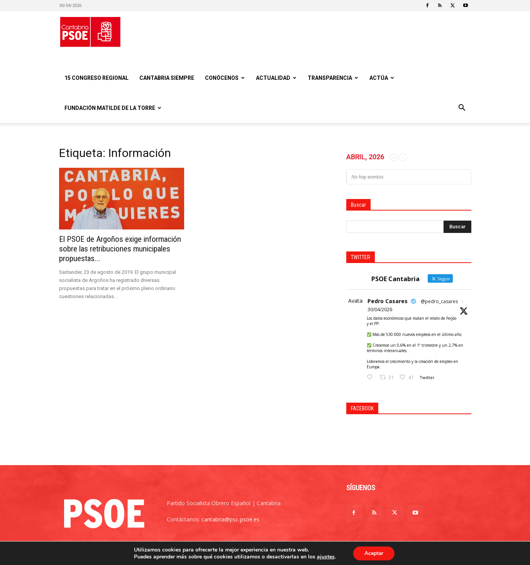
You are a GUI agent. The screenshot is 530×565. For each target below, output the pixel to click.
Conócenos (225, 78)
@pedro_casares (439, 301)
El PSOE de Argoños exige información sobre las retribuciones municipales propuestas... (120, 248)
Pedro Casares (387, 301)
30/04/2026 (379, 309)
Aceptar (374, 553)
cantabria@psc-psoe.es (230, 519)
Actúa (381, 78)
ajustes (325, 556)
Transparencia (333, 78)
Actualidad (276, 78)
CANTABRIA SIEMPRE (166, 78)
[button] (462, 108)
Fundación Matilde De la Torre (112, 108)
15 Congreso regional (96, 78)
